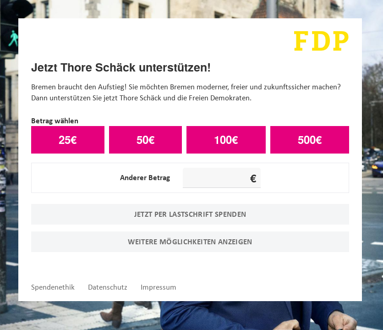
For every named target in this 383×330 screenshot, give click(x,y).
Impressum (158, 287)
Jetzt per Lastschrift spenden (190, 214)
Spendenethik (53, 287)
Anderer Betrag (145, 177)
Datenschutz (107, 287)
